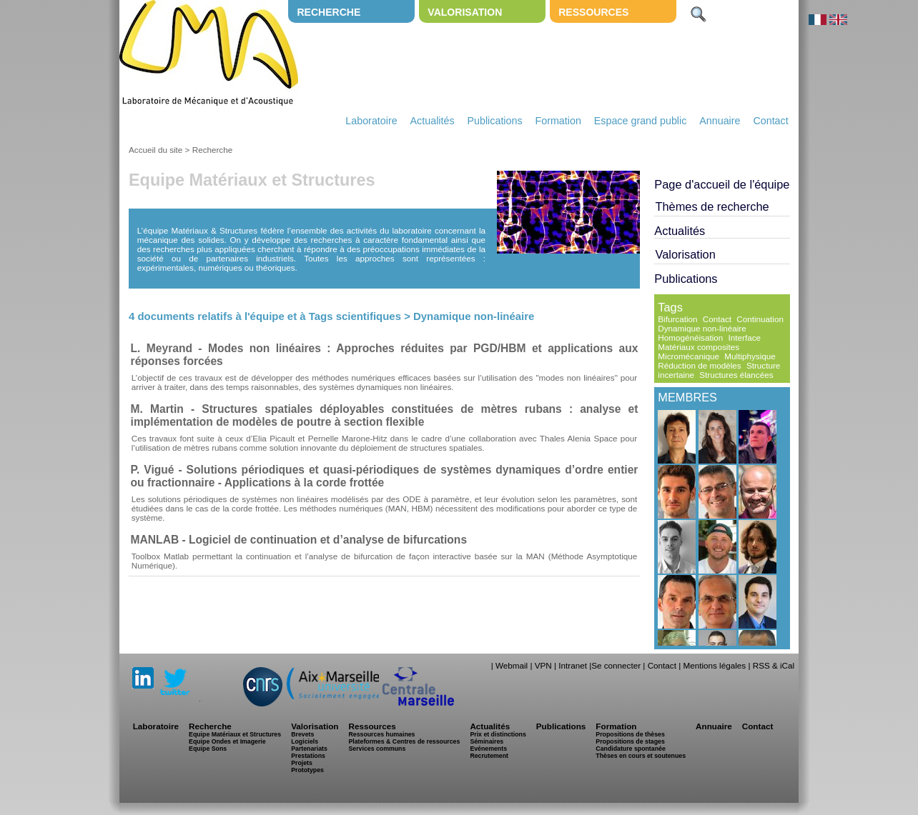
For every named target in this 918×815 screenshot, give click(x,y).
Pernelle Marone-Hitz (348, 438)
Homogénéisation (690, 337)
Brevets (302, 734)
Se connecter (616, 665)
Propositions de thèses (630, 734)
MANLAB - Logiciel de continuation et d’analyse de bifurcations (299, 540)
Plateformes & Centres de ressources (404, 741)
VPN (543, 665)
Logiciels (304, 741)
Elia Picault (273, 438)
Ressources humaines (381, 734)
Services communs (376, 748)
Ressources (593, 12)
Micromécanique (688, 356)
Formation (558, 120)
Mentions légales (714, 665)
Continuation (760, 319)
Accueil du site (155, 149)
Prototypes (307, 770)
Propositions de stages (630, 741)
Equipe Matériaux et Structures (235, 734)
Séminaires (486, 741)
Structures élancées (736, 374)
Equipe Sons (208, 748)
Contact (770, 120)
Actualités (432, 120)
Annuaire (719, 120)
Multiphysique (749, 356)
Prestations (308, 755)
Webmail (511, 665)
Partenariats (309, 748)
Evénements (488, 748)
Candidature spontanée (630, 748)
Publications (494, 120)
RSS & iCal (773, 665)
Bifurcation (677, 319)
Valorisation (465, 12)
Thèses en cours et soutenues (641, 755)
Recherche (328, 12)
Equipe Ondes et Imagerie (227, 741)
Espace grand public (640, 120)
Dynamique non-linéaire (702, 328)
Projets (301, 762)
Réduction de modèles (699, 365)
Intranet (572, 665)
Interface (745, 337)
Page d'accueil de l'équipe (721, 184)
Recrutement (489, 755)
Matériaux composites (698, 346)
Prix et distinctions (497, 734)
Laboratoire (371, 120)
